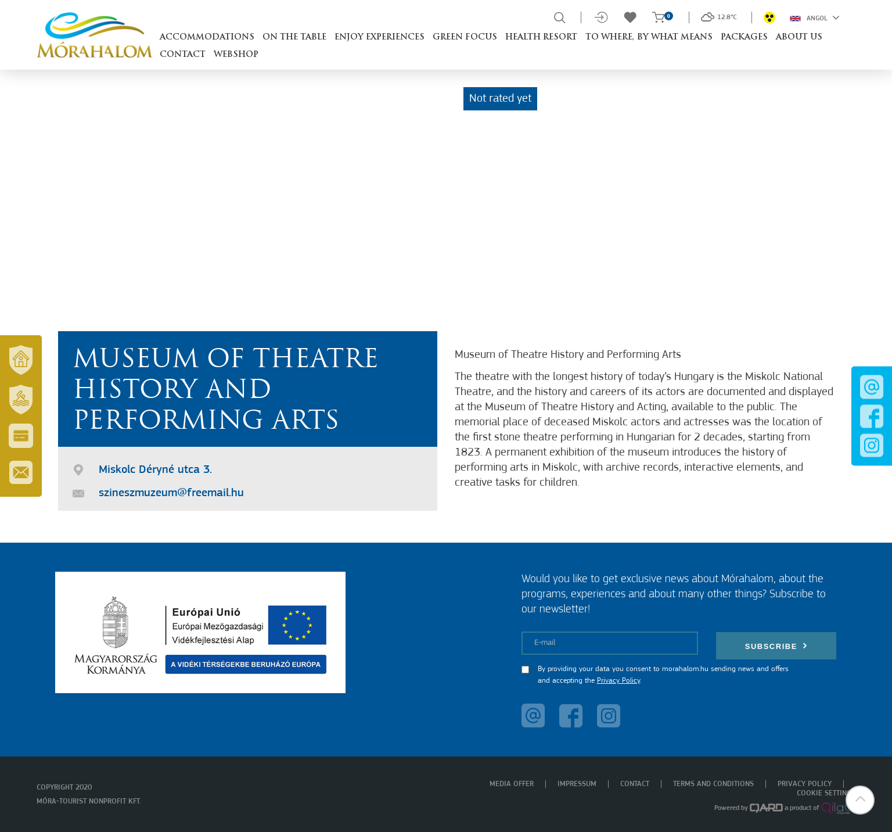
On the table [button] (294, 37)
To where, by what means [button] (649, 37)
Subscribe (776, 646)
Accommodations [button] (207, 37)
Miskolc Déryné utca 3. (155, 470)
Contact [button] (183, 55)
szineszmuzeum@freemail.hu (171, 493)
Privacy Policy (618, 680)
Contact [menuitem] (634, 784)
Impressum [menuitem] (577, 784)
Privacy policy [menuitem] (805, 784)
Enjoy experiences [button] (379, 37)
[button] (860, 800)
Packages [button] (744, 37)
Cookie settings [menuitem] (826, 793)
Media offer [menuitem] (512, 784)
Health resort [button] (541, 37)
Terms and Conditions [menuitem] (713, 784)
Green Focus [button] (465, 37)
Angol (815, 17)
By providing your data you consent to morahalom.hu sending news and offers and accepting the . (663, 674)
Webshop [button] (236, 55)
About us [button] (799, 37)
